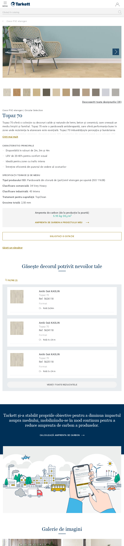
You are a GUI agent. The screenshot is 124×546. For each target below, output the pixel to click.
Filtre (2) (11, 280)
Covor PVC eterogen (17, 21)
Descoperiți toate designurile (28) (102, 102)
